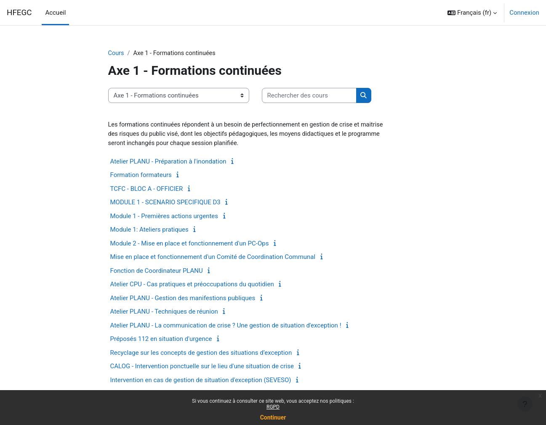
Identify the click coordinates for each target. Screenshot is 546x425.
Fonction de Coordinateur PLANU (156, 272)
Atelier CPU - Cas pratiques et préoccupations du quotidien (192, 285)
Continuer (273, 417)
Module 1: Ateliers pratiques (149, 231)
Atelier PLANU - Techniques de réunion (164, 313)
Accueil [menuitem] (55, 12)
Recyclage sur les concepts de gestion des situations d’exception (201, 354)
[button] (472, 12)
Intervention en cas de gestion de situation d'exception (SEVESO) (200, 381)
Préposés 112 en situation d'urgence (161, 340)
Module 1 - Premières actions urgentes (164, 217)
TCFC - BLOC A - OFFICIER (146, 190)
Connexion (524, 12)
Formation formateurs (141, 176)
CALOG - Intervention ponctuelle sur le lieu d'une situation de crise (202, 367)
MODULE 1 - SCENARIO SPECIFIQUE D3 (165, 203)
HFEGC (19, 12)
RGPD (273, 407)
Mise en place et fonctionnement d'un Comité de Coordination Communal (213, 258)
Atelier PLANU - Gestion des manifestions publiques (183, 299)
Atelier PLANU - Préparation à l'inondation (168, 162)
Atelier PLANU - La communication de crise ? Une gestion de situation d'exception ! (225, 326)
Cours (116, 53)
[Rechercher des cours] (309, 96)
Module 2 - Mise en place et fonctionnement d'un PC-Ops (189, 244)
